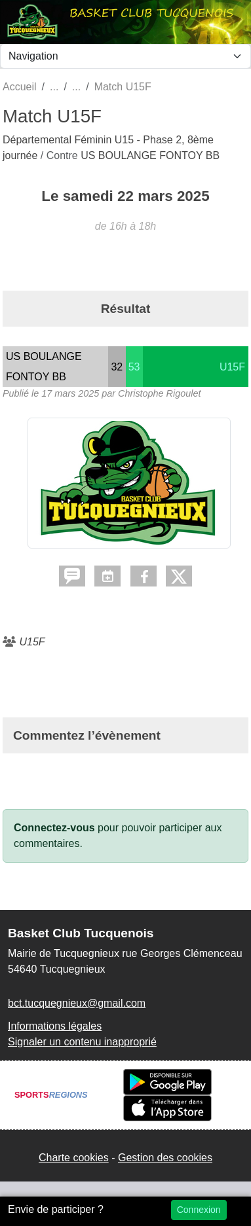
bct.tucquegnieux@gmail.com (76, 1003)
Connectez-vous (54, 827)
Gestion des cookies (165, 1157)
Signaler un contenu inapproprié (82, 1041)
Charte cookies (74, 1157)
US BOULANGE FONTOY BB (150, 155)
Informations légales (55, 1026)
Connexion (199, 1209)
